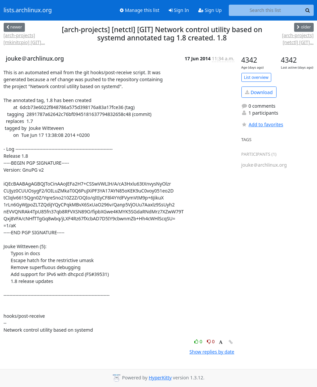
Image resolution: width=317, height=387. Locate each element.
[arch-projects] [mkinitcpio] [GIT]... (24, 38)
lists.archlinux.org (28, 10)
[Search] (308, 10)
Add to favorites (262, 124)
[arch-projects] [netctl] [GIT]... (297, 38)
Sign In (179, 10)
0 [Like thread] (198, 341)
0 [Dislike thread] (211, 341)
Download (259, 92)
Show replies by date (211, 352)
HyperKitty (160, 377)
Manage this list (139, 10)
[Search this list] (265, 10)
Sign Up (210, 10)
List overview (256, 77)
